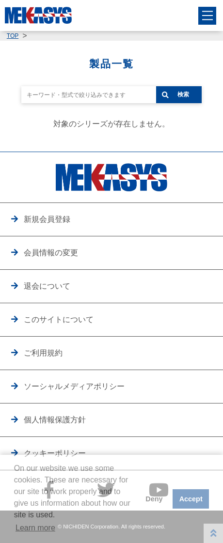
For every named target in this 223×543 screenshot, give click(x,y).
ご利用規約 (43, 352)
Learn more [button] (35, 528)
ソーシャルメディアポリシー (74, 386)
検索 (183, 94)
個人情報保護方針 (55, 419)
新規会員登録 (47, 219)
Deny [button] (153, 499)
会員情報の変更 (51, 252)
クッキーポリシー (55, 453)
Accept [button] (191, 499)
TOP (12, 35)
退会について (47, 285)
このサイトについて (59, 319)
